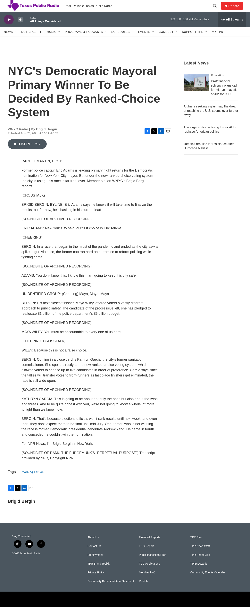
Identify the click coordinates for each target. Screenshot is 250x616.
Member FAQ (147, 581)
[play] (9, 28)
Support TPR (193, 40)
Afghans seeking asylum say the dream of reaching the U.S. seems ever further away (211, 119)
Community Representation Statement (111, 590)
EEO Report (146, 554)
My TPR (217, 40)
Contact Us (94, 554)
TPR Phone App (200, 563)
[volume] (20, 28)
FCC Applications (149, 572)
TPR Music (48, 40)
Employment (95, 563)
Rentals (143, 590)
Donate (236, 10)
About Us (93, 546)
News (8, 40)
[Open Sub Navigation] (15, 40)
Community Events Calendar (207, 581)
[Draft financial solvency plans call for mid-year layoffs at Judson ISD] (196, 91)
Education (217, 84)
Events (144, 40)
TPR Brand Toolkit (99, 572)
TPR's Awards (198, 572)
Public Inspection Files (152, 563)
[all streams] (232, 28)
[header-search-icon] (216, 10)
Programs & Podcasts (84, 40)
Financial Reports (149, 546)
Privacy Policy (96, 581)
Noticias (28, 40)
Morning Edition (33, 480)
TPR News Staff (200, 554)
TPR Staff (196, 546)
